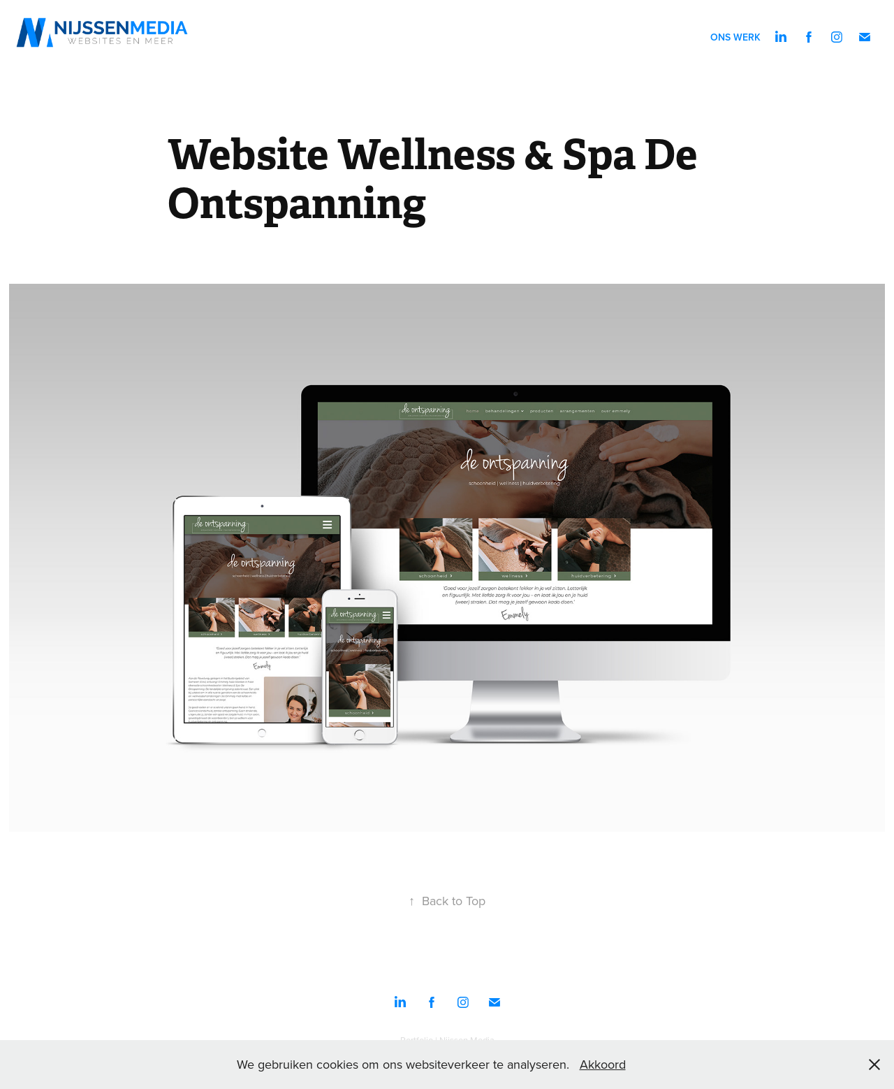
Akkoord (603, 1064)
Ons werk (735, 37)
